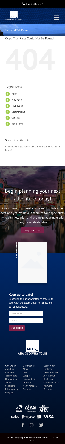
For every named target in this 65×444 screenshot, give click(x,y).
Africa (25, 369)
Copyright (9, 392)
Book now (48, 379)
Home (14, 93)
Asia (25, 372)
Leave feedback (51, 372)
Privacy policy (11, 389)
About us (9, 369)
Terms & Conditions (10, 384)
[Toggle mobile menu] (57, 17)
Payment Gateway (48, 387)
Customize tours (51, 382)
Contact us (48, 369)
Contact (15, 117)
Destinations (18, 111)
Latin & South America (29, 381)
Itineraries (10, 372)
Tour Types (17, 105)
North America (30, 385)
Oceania (27, 389)
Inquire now (32, 230)
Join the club (49, 375)
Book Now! (17, 123)
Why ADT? (16, 99)
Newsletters (11, 379)
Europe (26, 375)
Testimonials (11, 375)
